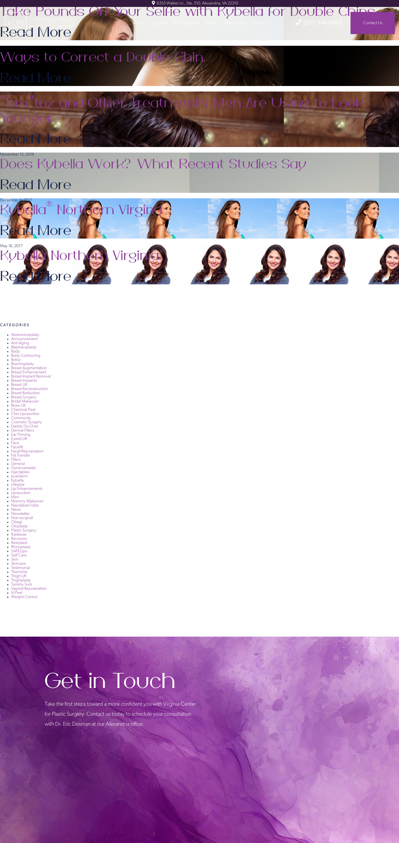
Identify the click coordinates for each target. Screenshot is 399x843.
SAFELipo (19, 551)
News (16, 510)
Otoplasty (19, 526)
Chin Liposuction (25, 414)
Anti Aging (20, 343)
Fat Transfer (20, 456)
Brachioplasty (22, 364)
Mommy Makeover (27, 501)
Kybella (17, 481)
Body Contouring (25, 356)
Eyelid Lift (19, 439)
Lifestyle (18, 485)
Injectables (20, 472)
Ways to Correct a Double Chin (103, 57)
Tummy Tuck (21, 585)
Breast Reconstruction (29, 389)
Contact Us (372, 23)
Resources (235, 23)
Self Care (19, 555)
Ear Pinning (20, 435)
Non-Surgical (185, 23)
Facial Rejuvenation (27, 451)
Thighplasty (21, 580)
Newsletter (20, 514)
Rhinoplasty (21, 547)
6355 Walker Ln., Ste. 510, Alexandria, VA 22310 (195, 3)
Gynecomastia (23, 468)
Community (21, 418)
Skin (14, 560)
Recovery (19, 539)
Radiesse (19, 535)
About (138, 23)
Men (15, 497)
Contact (259, 23)
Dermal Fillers (22, 431)
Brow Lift (18, 406)
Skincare (18, 564)
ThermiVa (19, 572)
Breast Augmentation (29, 368)
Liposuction (20, 493)
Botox (16, 360)
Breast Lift (19, 385)
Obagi (16, 522)
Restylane (19, 543)
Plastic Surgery (23, 530)
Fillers (16, 460)
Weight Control (24, 597)
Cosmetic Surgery (26, 422)
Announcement (24, 339)
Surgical (159, 23)
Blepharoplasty (24, 347)
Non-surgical (22, 518)
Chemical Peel (23, 410)
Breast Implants (24, 381)
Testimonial (20, 568)
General (18, 464)
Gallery (212, 23)
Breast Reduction (25, 393)
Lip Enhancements (26, 489)
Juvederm (19, 476)
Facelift (17, 447)
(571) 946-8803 (318, 23)
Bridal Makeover (25, 401)
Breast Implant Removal (31, 376)
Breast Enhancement (28, 372)
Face (15, 443)
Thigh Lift (18, 576)
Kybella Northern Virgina (82, 210)
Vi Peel (16, 593)
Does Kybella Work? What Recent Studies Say (155, 164)
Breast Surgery (23, 397)
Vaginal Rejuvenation (29, 589)
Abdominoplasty (25, 335)
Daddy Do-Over (25, 426)
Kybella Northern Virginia (80, 256)
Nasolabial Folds (25, 505)
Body (15, 352)
